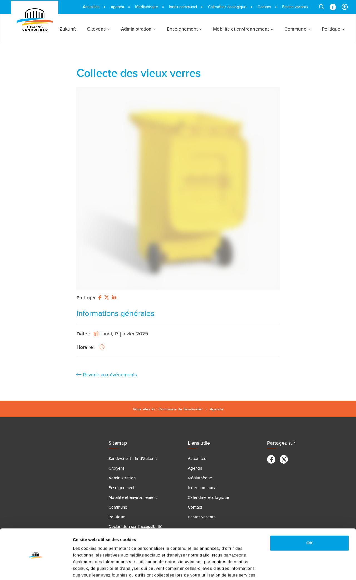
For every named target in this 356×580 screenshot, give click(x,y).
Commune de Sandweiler (180, 409)
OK (309, 521)
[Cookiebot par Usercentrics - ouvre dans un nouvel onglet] (36, 569)
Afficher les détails (91, 569)
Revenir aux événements (106, 374)
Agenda (216, 409)
